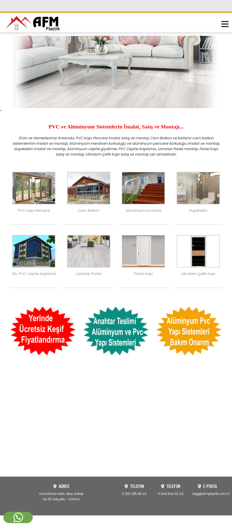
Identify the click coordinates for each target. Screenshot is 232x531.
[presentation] (0, 183)
